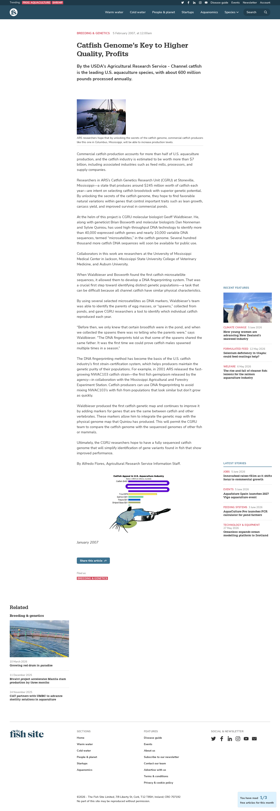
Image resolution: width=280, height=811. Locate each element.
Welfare (229, 366)
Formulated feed (235, 348)
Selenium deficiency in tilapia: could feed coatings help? (245, 354)
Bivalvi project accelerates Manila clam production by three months (38, 680)
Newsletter (250, 2)
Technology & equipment (241, 525)
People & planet (163, 12)
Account (265, 2)
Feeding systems (235, 507)
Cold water (138, 12)
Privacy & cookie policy (158, 783)
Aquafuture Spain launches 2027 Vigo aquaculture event (246, 495)
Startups (188, 12)
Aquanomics (209, 12)
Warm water (114, 12)
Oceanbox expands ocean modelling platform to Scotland (245, 533)
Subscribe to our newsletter (161, 757)
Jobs (226, 471)
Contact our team (155, 763)
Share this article (93, 561)
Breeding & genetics (93, 33)
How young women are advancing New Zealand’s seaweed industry (242, 335)
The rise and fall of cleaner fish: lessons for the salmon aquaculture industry (245, 374)
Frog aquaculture (36, 2)
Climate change (235, 327)
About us (149, 750)
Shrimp (57, 2)
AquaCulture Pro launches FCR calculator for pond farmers (245, 513)
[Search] (256, 12)
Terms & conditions (156, 776)
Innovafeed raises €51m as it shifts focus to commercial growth (247, 477)
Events (235, 2)
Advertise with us (155, 770)
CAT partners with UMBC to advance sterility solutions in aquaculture (36, 697)
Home (80, 738)
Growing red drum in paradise (31, 665)
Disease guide (219, 2)
